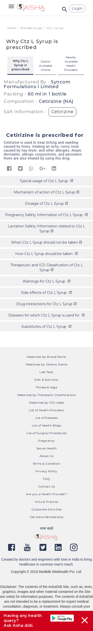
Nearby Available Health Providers (71, 63)
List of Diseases (46, 418)
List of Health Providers (46, 410)
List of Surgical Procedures (46, 433)
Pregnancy (46, 440)
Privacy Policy (46, 471)
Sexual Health (46, 448)
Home (11, 28)
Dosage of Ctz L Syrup (46, 203)
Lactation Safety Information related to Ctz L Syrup (46, 228)
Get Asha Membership (47, 517)
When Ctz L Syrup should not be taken (46, 242)
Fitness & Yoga (46, 387)
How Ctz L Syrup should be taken (46, 254)
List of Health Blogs (46, 425)
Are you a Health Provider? (46, 494)
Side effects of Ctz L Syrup (46, 292)
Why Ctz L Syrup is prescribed (20, 65)
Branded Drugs (31, 28)
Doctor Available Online (45, 66)
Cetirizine (62, 111)
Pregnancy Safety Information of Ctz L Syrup (46, 215)
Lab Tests (46, 372)
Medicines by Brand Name (46, 357)
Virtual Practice (46, 502)
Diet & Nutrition (46, 379)
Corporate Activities (46, 509)
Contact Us (46, 486)
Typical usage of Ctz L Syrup (46, 181)
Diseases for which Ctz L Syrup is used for (46, 315)
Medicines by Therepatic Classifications (46, 395)
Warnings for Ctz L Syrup (47, 281)
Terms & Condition (47, 463)
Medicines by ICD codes (46, 402)
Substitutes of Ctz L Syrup (46, 326)
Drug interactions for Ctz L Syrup (46, 304)
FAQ (46, 479)
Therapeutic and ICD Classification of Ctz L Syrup (46, 267)
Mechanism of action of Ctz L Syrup (47, 192)
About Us (47, 456)
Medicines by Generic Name (46, 364)
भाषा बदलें (46, 528)
